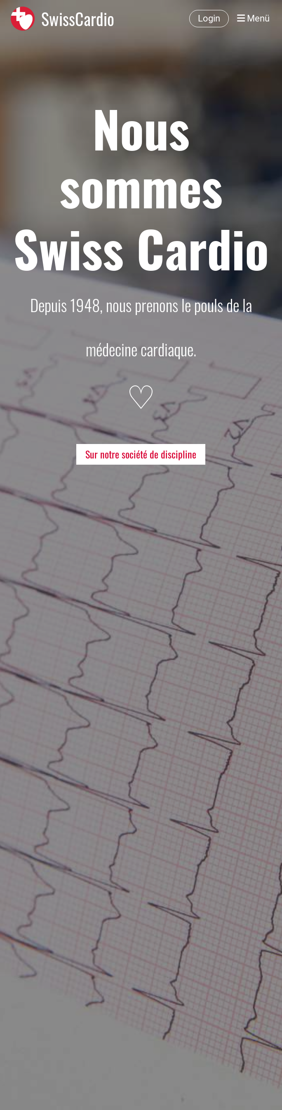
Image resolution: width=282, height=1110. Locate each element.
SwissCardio (77, 18)
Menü (253, 18)
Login (209, 18)
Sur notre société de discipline (140, 453)
